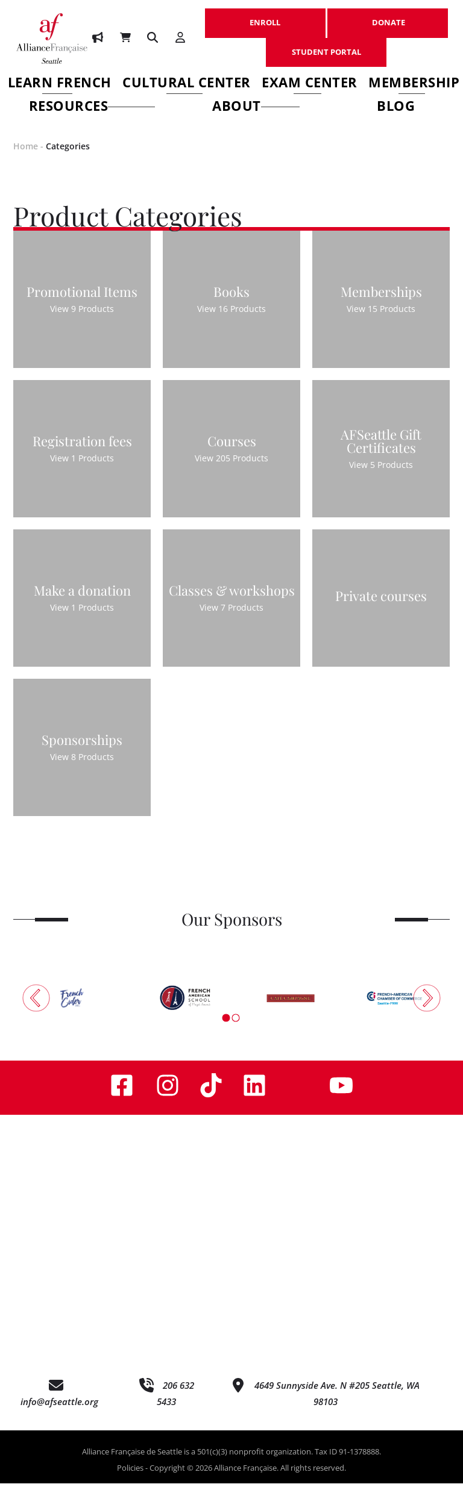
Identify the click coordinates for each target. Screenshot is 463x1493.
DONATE (387, 16)
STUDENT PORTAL (326, 45)
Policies (130, 1478)
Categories (68, 155)
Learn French (60, 84)
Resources (92, 107)
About (256, 107)
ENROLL (265, 16)
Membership (413, 84)
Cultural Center (186, 84)
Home (25, 155)
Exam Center (309, 84)
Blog (396, 107)
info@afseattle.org (59, 1412)
